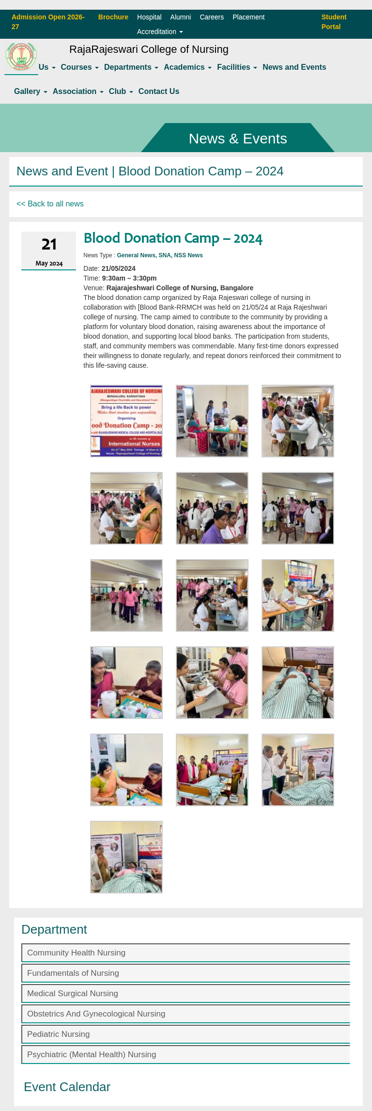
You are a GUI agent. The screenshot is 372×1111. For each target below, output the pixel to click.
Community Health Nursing (76, 952)
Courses (80, 67)
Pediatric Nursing (58, 1034)
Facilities (237, 67)
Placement (248, 17)
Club (121, 91)
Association (78, 91)
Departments (131, 67)
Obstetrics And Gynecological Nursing (96, 1013)
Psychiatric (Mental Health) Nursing (91, 1054)
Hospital (149, 17)
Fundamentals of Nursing (73, 973)
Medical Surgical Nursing (72, 993)
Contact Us (159, 91)
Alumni (180, 17)
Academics (188, 67)
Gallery (30, 91)
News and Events (294, 67)
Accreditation (160, 31)
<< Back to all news (50, 204)
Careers (212, 17)
